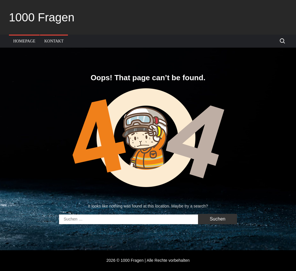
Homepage (24, 41)
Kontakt (54, 41)
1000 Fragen (42, 17)
